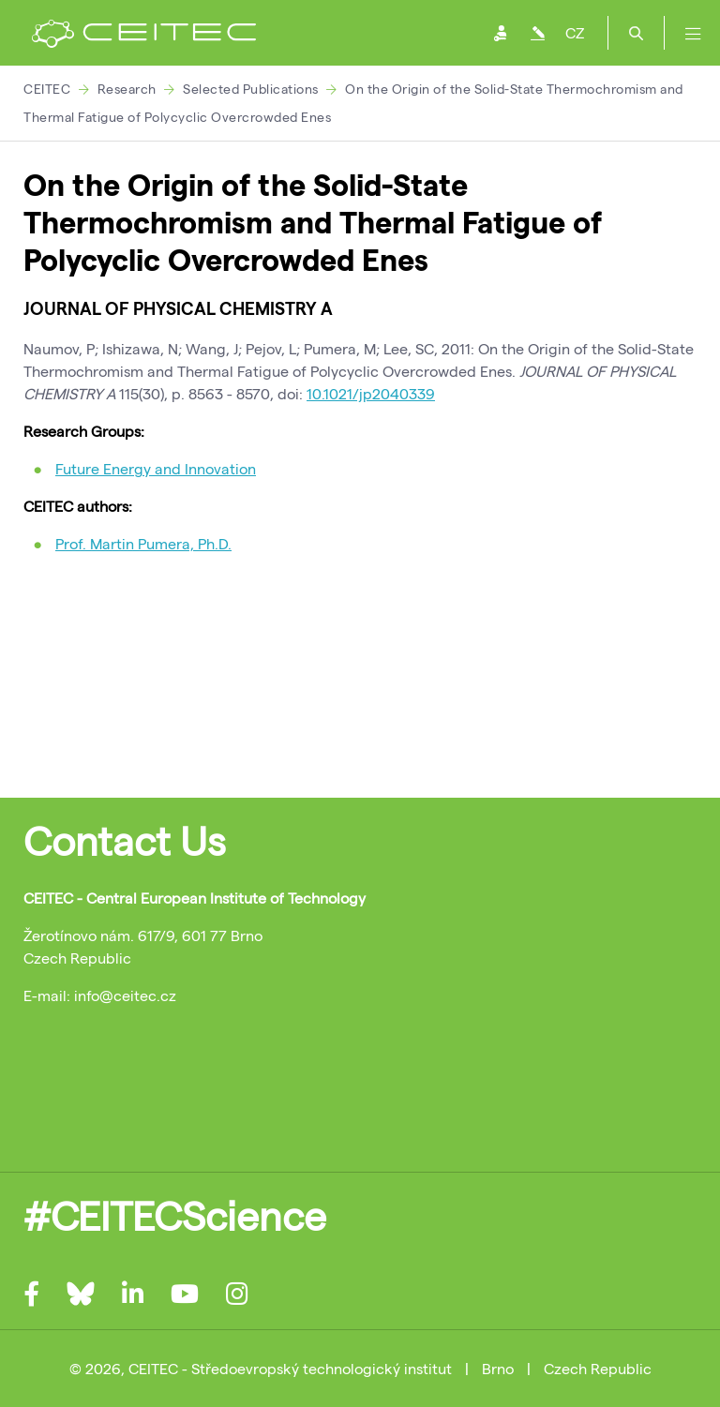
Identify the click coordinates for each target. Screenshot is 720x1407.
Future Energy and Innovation (155, 468)
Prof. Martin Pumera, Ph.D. (143, 543)
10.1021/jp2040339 (371, 393)
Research (127, 89)
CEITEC (46, 89)
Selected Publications (251, 89)
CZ (574, 32)
